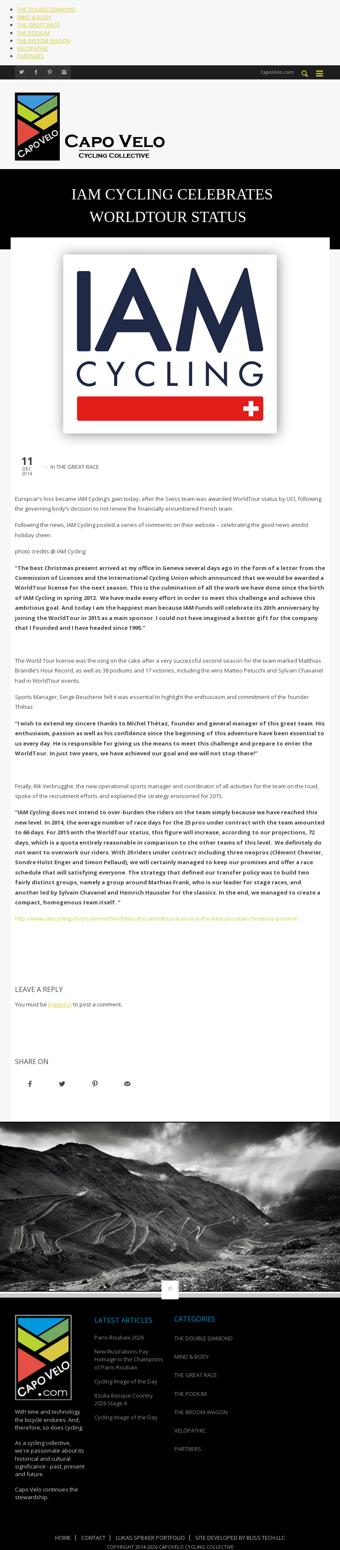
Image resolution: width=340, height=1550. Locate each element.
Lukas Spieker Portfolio (150, 1537)
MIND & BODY (34, 17)
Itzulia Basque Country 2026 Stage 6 (123, 1399)
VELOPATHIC (33, 48)
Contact (93, 1537)
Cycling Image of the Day (126, 1381)
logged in (60, 1004)
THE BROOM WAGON (43, 40)
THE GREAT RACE (38, 25)
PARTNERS (30, 56)
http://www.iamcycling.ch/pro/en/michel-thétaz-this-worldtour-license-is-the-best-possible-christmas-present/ (157, 918)
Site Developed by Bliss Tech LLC (240, 1537)
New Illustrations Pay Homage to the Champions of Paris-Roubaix (128, 1359)
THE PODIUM (33, 33)
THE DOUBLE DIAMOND (46, 9)
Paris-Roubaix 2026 (119, 1337)
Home (63, 1537)
